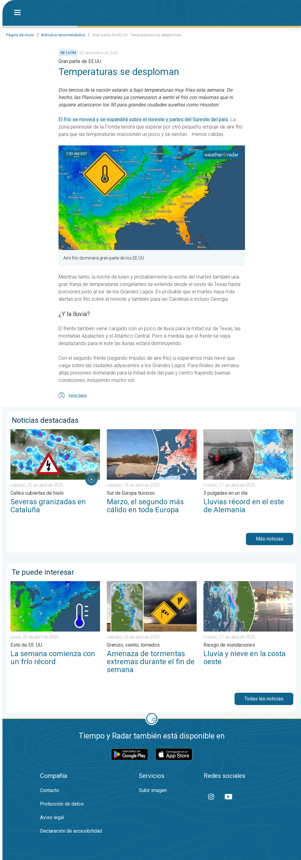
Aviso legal (52, 817)
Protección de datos (62, 804)
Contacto (49, 790)
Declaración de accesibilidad (71, 831)
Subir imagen (153, 790)
